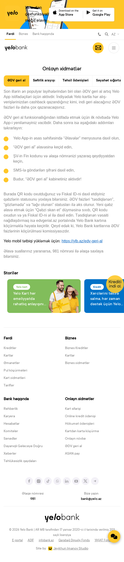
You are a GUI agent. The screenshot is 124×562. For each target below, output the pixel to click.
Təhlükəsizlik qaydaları (20, 461)
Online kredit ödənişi (80, 416)
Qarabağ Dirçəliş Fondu (74, 540)
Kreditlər (10, 348)
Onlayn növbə (75, 439)
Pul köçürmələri (15, 371)
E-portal (17, 540)
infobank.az (46, 540)
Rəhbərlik (11, 409)
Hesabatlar (12, 424)
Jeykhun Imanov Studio (70, 549)
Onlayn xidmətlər (79, 399)
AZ (113, 35)
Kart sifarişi (73, 409)
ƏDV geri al (16, 81)
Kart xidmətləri (14, 378)
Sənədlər (10, 439)
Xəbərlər (10, 454)
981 (99, 34)
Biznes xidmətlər (77, 363)
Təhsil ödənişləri (76, 81)
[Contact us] (114, 536)
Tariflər (9, 386)
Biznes (23, 34)
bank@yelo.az (91, 499)
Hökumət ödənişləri (79, 424)
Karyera (9, 416)
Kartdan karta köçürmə (82, 431)
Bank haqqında (43, 34)
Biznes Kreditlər (76, 348)
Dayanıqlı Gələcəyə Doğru (23, 446)
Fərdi (10, 34)
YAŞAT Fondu (103, 540)
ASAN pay (72, 454)
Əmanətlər (12, 363)
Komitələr (11, 431)
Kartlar (8, 356)
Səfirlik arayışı (44, 81)
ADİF (31, 540)
